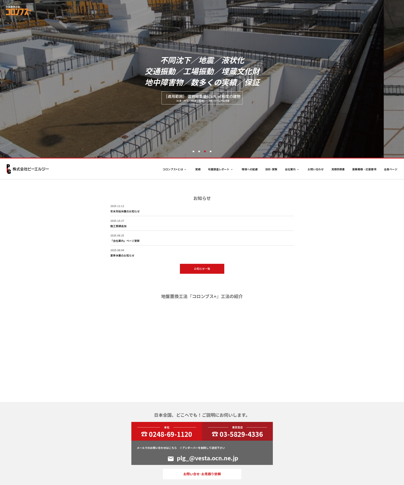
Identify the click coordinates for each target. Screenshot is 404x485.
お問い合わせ (316, 169)
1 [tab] (193, 151)
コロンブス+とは (173, 169)
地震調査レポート (218, 169)
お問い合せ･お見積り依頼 (202, 473)
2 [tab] (199, 151)
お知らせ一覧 (202, 269)
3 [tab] (205, 151)
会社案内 (290, 169)
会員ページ (390, 169)
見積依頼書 (338, 169)
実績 (198, 169)
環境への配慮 (250, 169)
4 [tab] (211, 151)
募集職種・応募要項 (364, 169)
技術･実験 (271, 169)
